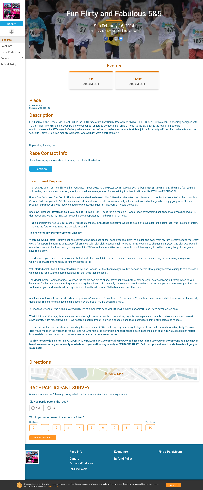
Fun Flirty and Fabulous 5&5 (115, 13)
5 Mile (138, 81)
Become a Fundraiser (82, 465)
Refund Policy (10, 64)
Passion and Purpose (47, 183)
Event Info (8, 45)
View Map (115, 376)
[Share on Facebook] (107, 39)
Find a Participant (12, 52)
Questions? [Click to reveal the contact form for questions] (42, 171)
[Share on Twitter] (112, 39)
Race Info (8, 39)
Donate (13, 24)
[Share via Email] (117, 39)
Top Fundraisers (80, 471)
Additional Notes (44, 440)
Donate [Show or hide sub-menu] (6, 58)
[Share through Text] (122, 39)
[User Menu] (13, 31)
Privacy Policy (52, 486)
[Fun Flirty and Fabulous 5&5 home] (13, 11)
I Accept (173, 485)
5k (92, 81)
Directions (131, 31)
